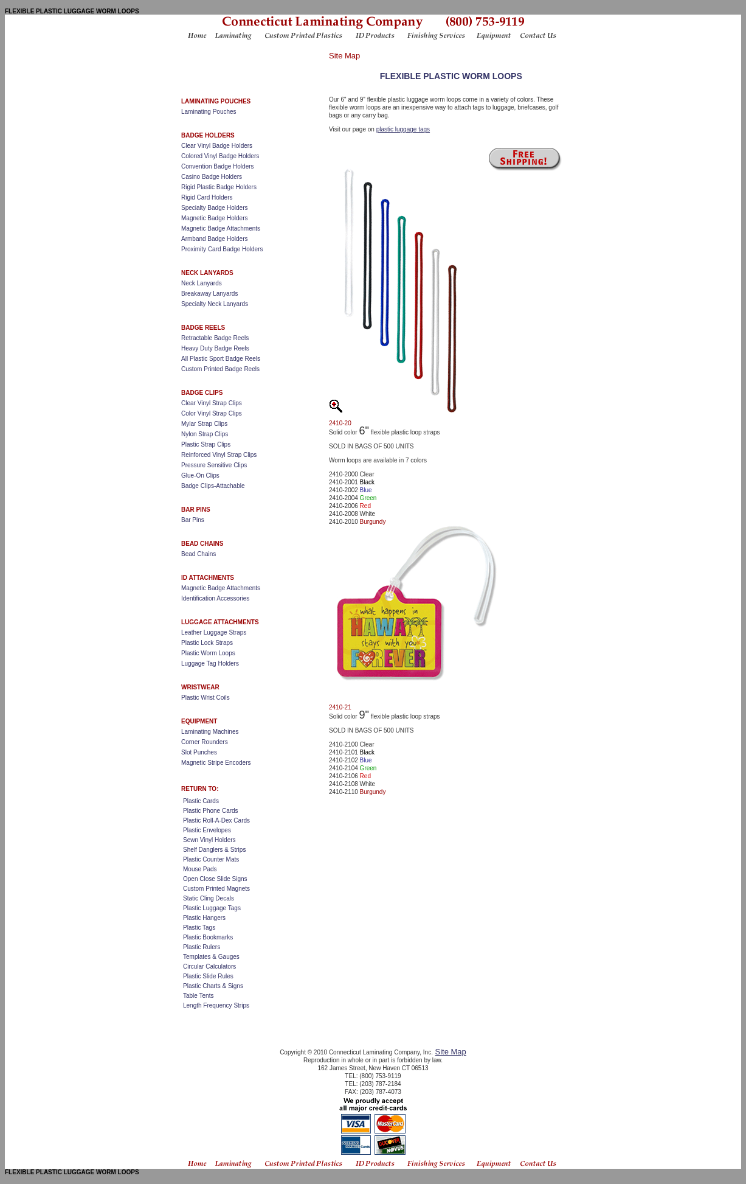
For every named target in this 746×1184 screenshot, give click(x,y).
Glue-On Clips (200, 475)
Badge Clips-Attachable (213, 485)
